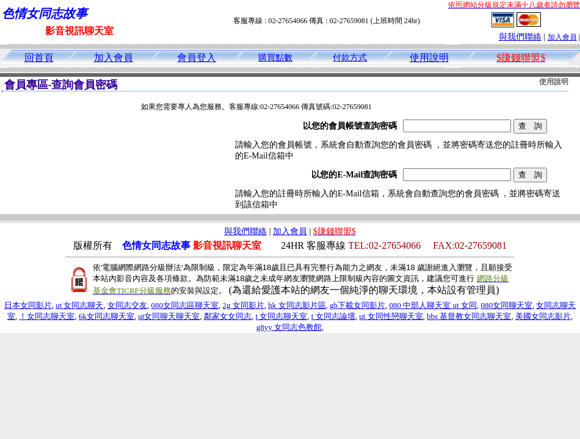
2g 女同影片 (243, 305)
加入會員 (562, 37)
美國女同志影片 (543, 316)
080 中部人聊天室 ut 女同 (433, 305)
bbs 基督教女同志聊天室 (469, 316)
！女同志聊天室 (46, 316)
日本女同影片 (28, 305)
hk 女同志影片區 (296, 305)
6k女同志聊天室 (106, 316)
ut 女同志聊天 (79, 305)
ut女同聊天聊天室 (169, 316)
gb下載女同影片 (357, 305)
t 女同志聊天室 (281, 316)
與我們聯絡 (520, 36)
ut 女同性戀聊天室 (390, 316)
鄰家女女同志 (228, 316)
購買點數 (275, 57)
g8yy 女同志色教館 (289, 327)
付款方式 (350, 57)
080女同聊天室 (506, 305)
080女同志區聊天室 (185, 305)
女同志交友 (127, 305)
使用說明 (429, 57)
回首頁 (39, 57)
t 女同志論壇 (333, 316)
